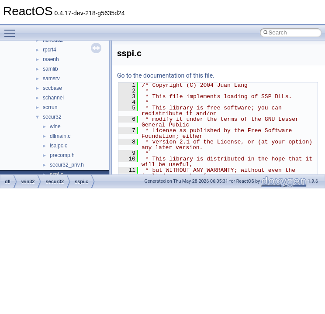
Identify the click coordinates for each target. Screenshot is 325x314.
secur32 (52, 117)
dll (7, 181)
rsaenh (51, 59)
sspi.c (81, 181)
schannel (53, 98)
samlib (50, 69)
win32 (28, 181)
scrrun (50, 107)
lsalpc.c (58, 146)
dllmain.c (60, 136)
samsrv (51, 78)
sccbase (52, 88)
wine (55, 126)
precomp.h (62, 155)
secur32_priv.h (67, 165)
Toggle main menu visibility (11, 29)
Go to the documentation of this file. (165, 75)
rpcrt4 (49, 50)
